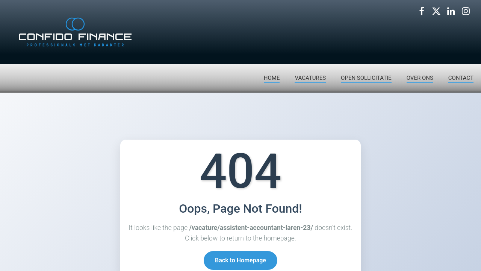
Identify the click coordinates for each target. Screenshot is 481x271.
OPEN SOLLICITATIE (366, 78)
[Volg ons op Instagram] (465, 11)
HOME (272, 78)
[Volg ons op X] (436, 11)
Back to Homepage (240, 261)
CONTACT (460, 78)
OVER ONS (420, 78)
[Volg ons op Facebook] (421, 11)
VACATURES (310, 78)
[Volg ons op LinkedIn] (450, 11)
